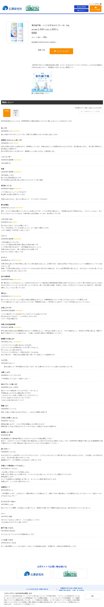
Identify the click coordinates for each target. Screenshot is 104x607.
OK (92, 596)
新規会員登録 (81, 7)
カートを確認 (95, 8)
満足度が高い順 (16, 113)
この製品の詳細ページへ (41, 93)
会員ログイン (80, 108)
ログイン (81, 10)
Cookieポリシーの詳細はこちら (24, 604)
